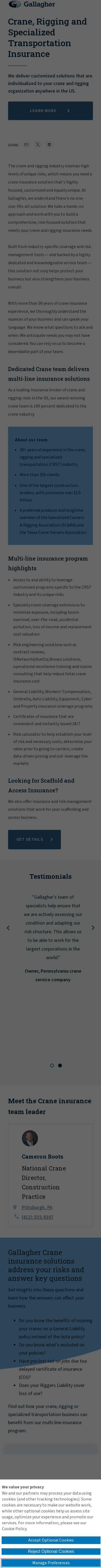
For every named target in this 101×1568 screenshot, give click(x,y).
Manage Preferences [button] (51, 1563)
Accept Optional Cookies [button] (51, 1540)
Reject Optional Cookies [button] (51, 1551)
